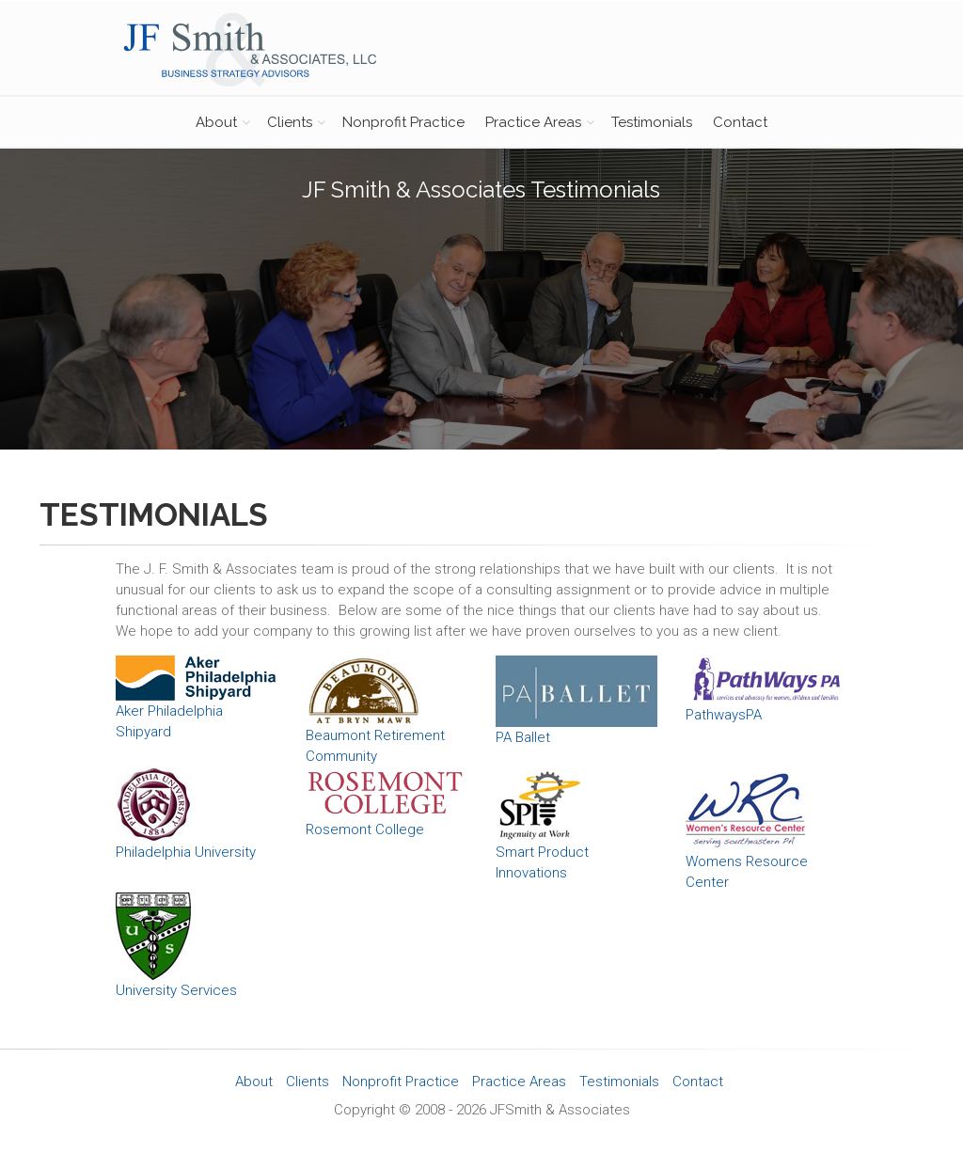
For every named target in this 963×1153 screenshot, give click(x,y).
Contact (740, 122)
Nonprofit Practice (403, 122)
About (216, 122)
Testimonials (651, 122)
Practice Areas (533, 122)
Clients (289, 122)
